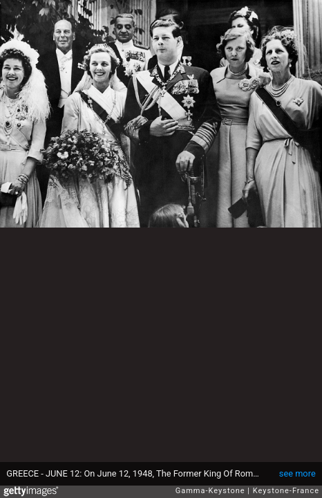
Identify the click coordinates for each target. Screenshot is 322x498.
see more (297, 473)
